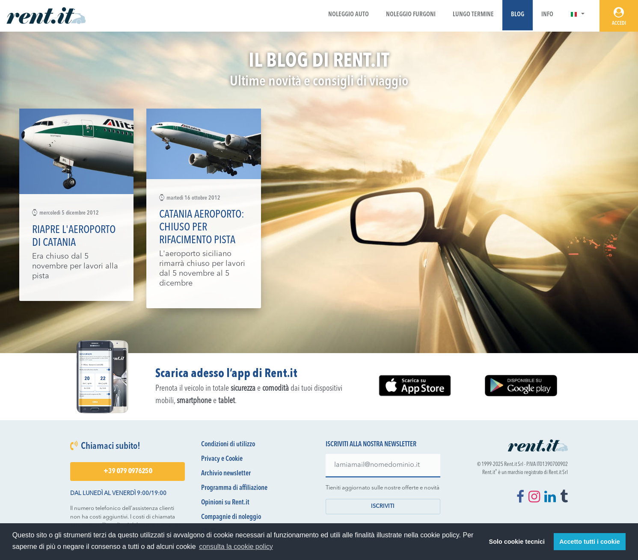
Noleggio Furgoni (411, 15)
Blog (517, 15)
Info (547, 15)
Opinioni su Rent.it (225, 502)
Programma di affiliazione (234, 488)
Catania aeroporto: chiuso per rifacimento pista (201, 227)
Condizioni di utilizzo (228, 444)
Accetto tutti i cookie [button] (589, 541)
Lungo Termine (473, 15)
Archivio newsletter (226, 473)
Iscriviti (383, 506)
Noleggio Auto (348, 15)
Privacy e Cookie (222, 459)
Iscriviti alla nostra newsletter (371, 444)
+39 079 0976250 (128, 471)
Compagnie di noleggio (231, 517)
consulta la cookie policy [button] (236, 546)
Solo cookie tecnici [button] (517, 541)
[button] (577, 14)
